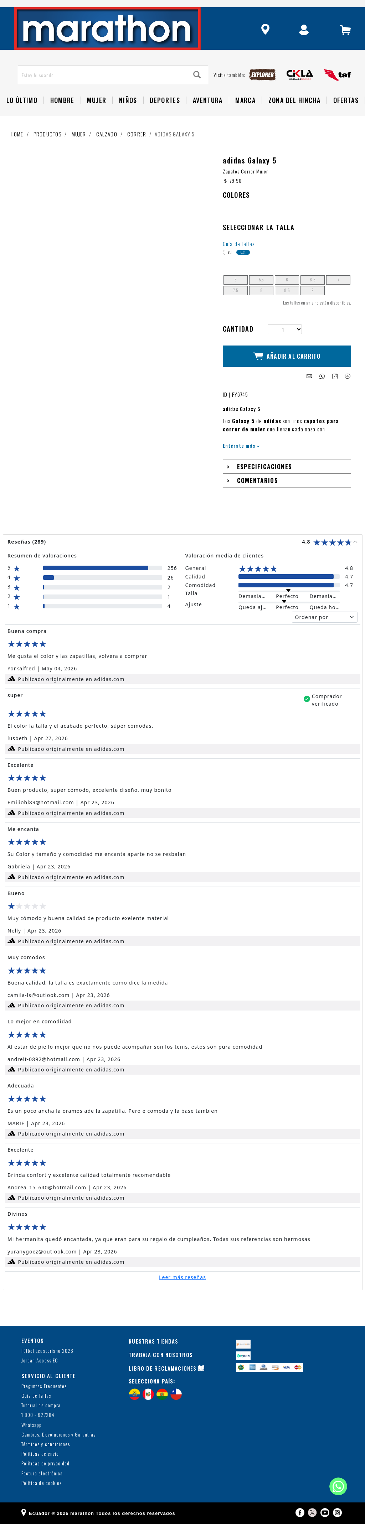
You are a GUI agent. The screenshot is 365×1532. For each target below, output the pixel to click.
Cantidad (238, 343)
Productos (47, 148)
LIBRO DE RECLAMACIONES (162, 1376)
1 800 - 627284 (38, 1424)
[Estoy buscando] (102, 89)
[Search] (197, 89)
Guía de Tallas (36, 1404)
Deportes (165, 114)
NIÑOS (128, 114)
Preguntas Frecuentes (44, 1394)
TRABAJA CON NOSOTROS (161, 1363)
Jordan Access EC (39, 1369)
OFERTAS (346, 114)
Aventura (208, 114)
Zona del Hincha (294, 114)
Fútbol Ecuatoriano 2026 (47, 1359)
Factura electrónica (42, 1482)
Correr (136, 148)
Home (17, 148)
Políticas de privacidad (45, 1472)
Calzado (106, 148)
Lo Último (21, 114)
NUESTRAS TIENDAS (153, 1349)
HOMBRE (62, 114)
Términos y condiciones (45, 1452)
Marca (245, 114)
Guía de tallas (239, 258)
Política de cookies (41, 1491)
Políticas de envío (40, 1462)
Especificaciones (264, 475)
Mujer (96, 114)
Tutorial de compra (41, 1414)
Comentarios (257, 488)
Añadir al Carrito (287, 367)
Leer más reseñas (182, 1285)
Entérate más (241, 453)
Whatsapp (31, 1433)
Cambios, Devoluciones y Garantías (58, 1443)
